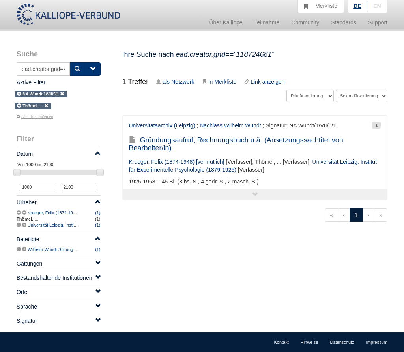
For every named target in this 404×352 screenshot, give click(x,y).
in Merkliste (219, 82)
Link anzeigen (264, 82)
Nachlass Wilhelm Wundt (230, 125)
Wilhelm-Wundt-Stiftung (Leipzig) (59, 249)
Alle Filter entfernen (35, 117)
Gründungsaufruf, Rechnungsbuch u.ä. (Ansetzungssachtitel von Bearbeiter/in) (236, 144)
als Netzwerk (175, 82)
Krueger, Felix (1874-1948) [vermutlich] (65, 212)
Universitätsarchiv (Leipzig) (162, 125)
